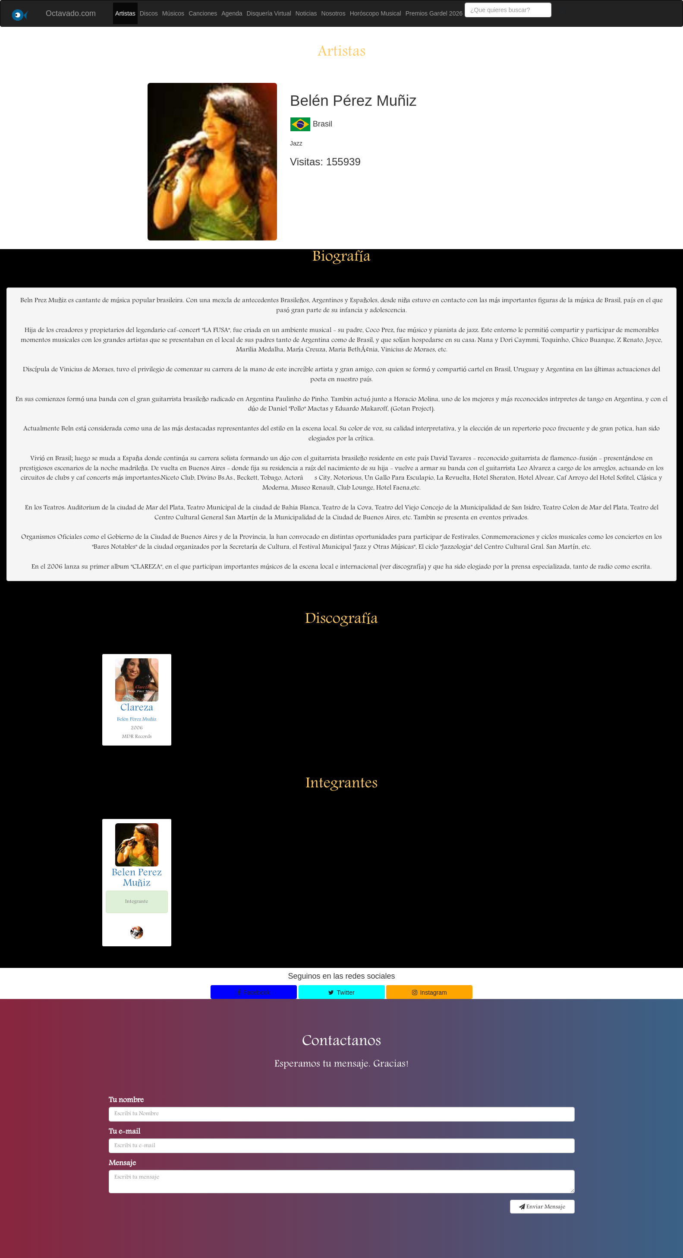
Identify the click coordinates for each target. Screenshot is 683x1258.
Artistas (125, 13)
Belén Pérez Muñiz (136, 719)
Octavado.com (71, 13)
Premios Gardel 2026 (434, 13)
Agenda (231, 13)
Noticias (306, 13)
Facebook (253, 992)
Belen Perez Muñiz (137, 878)
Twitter (341, 992)
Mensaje (122, 1164)
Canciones (203, 13)
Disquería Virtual (269, 13)
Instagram (429, 992)
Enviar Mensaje (542, 1207)
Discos (149, 13)
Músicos (173, 13)
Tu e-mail (124, 1132)
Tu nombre (126, 1101)
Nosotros (333, 13)
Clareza (136, 708)
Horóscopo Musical (375, 13)
